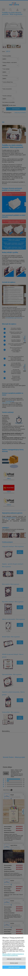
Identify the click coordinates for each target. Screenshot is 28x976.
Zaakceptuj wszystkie (14, 967)
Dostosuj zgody (14, 963)
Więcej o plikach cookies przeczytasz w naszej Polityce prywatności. (13, 954)
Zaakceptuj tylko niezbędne (14, 959)
